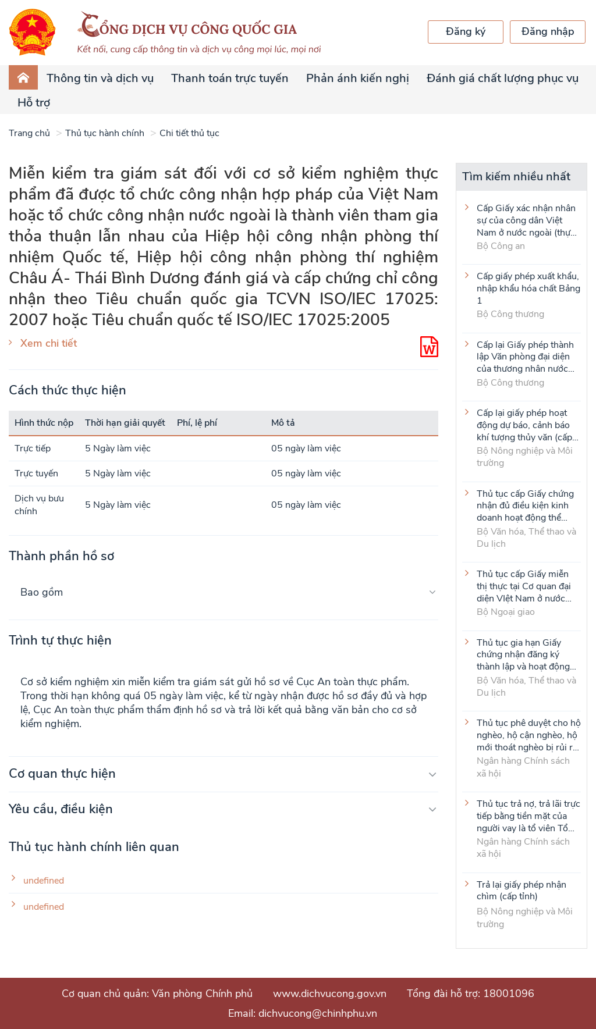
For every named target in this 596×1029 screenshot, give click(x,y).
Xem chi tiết (48, 343)
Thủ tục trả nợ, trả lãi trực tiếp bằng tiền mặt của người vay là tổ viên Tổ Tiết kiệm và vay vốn (528, 815)
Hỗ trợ (33, 103)
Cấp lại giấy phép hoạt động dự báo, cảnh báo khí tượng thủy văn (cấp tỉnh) (524, 424)
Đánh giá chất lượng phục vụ (503, 78)
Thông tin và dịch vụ (100, 78)
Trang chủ (29, 133)
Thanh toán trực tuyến (230, 78)
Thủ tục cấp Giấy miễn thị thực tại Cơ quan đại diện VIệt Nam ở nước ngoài (524, 585)
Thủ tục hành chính (104, 133)
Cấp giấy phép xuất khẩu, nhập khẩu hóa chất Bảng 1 (528, 287)
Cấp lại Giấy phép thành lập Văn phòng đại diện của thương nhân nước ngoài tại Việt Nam (525, 356)
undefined (43, 881)
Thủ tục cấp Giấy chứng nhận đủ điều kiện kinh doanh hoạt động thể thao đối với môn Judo (525, 505)
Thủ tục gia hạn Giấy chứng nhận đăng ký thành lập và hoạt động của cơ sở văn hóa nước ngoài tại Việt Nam (525, 654)
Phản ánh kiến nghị (357, 78)
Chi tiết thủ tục (189, 133)
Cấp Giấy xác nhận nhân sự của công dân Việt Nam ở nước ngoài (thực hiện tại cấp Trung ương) (526, 219)
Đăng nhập (548, 31)
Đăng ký (465, 31)
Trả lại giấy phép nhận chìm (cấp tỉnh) (521, 891)
